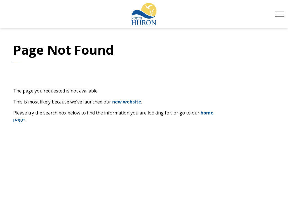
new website (126, 102)
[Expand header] (279, 14)
